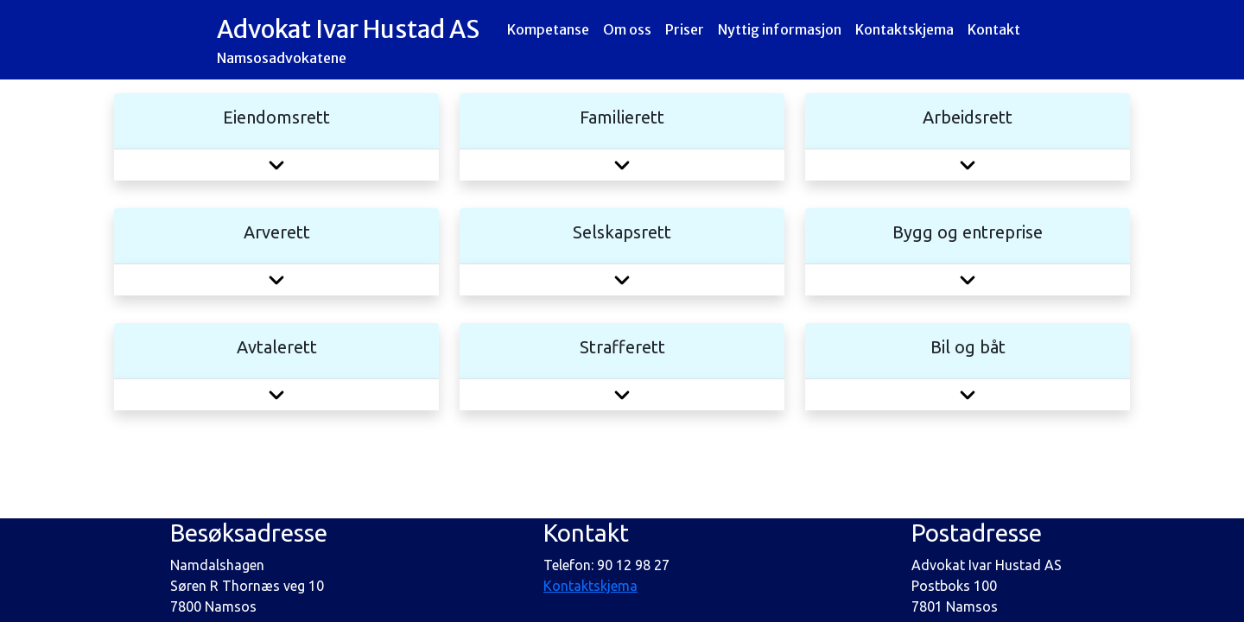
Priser (684, 29)
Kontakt (994, 40)
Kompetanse (548, 29)
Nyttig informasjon (779, 29)
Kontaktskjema (904, 29)
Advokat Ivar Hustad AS (348, 41)
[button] (276, 165)
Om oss (627, 29)
